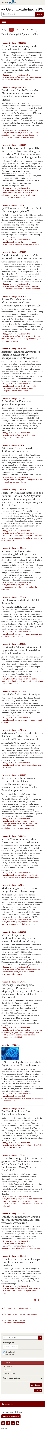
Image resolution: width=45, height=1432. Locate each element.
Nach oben (5, 1404)
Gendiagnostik (9, 1347)
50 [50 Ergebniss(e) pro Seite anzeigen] (18, 30)
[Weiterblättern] (42, 1300)
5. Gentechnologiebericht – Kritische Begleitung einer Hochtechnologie (21, 1064)
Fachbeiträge (7, 1366)
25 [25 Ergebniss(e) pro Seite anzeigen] (12, 30)
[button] (40, 1378)
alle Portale (9, 1354)
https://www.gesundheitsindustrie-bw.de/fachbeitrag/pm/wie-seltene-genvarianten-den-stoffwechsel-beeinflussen (22, 479)
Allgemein (6, 1363)
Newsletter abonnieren (11, 1416)
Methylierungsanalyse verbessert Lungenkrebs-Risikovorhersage (19, 890)
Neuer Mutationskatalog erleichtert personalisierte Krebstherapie (21, 48)
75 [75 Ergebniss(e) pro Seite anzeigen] (23, 30)
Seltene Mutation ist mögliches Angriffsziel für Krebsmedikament (20, 841)
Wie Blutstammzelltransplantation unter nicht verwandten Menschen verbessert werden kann (20, 1220)
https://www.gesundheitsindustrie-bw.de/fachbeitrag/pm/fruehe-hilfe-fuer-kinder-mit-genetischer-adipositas (21, 435)
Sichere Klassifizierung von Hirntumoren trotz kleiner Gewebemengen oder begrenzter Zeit (21, 302)
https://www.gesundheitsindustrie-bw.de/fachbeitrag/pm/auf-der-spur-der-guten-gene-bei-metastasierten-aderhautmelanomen (21, 286)
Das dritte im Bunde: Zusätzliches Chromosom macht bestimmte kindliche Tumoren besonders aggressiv (20, 95)
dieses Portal (10, 1352)
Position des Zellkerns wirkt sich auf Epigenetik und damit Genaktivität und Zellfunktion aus (21, 650)
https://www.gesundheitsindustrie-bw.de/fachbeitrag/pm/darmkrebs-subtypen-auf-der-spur (21, 719)
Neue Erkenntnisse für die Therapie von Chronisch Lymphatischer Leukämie (20, 1262)
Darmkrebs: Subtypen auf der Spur (20, 694)
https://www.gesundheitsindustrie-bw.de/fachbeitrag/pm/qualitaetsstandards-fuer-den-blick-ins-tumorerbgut (21, 633)
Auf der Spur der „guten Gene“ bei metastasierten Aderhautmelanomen (21, 257)
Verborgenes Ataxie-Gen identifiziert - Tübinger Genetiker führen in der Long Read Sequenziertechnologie (22, 736)
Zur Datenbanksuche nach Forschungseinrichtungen (14, 1321)
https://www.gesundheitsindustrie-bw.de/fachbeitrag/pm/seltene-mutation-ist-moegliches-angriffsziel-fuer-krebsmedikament (20, 874)
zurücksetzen (36, 1385)
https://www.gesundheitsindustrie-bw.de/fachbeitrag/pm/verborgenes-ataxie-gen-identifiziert (21, 764)
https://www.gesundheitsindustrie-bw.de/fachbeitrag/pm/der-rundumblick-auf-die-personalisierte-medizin (21, 1145)
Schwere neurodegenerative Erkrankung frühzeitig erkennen (19, 553)
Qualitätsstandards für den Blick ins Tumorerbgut (21, 602)
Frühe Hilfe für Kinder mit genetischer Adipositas (16, 403)
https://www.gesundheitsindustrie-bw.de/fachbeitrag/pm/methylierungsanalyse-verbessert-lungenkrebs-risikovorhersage (20, 921)
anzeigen (38, 1390)
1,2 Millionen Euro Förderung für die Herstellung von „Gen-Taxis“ (21, 210)
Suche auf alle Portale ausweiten (17, 1308)
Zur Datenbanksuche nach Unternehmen (20, 1314)
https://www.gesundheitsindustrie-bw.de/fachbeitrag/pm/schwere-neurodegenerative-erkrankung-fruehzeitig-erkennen (19, 586)
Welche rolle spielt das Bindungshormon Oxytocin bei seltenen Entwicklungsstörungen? (20, 938)
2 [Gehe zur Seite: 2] (38, 1300)
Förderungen (7, 1370)
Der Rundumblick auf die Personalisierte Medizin (15, 1113)
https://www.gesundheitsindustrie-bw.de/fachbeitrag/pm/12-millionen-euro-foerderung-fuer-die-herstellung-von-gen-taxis (20, 241)
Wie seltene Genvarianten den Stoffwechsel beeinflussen (17, 450)
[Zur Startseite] (22, 9)
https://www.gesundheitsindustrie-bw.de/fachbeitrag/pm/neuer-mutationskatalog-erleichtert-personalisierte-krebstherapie (21, 77)
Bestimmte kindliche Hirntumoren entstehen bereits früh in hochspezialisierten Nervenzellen (20, 355)
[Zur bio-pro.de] (10, 2)
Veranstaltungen (9, 1373)
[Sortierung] (31, 30)
